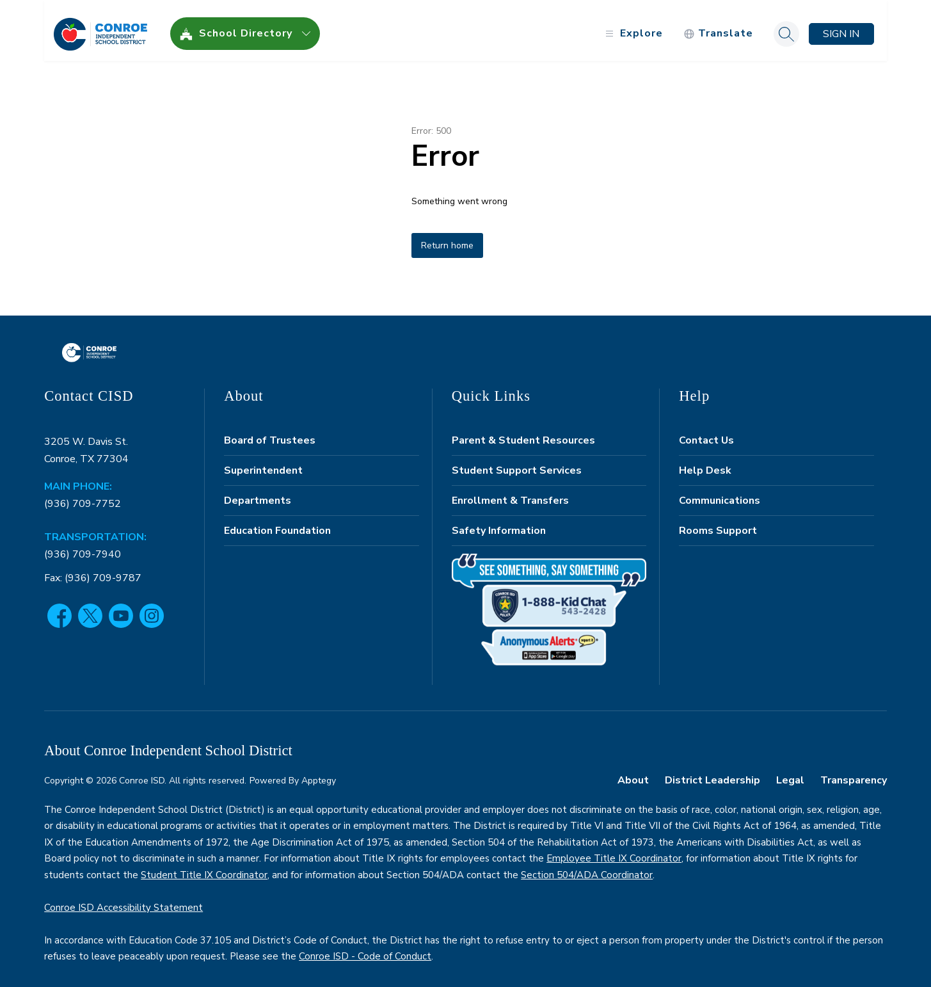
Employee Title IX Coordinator (613, 852)
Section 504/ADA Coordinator (587, 868)
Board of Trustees (269, 433)
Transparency (853, 773)
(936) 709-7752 (82, 497)
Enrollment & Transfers (510, 493)
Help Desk (705, 463)
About (633, 773)
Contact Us (706, 433)
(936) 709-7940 (82, 547)
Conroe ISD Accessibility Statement (123, 900)
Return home (447, 238)
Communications (719, 493)
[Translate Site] (718, 27)
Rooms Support (718, 524)
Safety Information (499, 524)
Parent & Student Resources (523, 433)
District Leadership (712, 773)
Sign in (841, 27)
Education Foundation (277, 524)
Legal (790, 773)
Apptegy (318, 773)
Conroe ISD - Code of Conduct (365, 949)
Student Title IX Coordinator (204, 868)
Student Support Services (517, 463)
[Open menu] (632, 27)
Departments (257, 493)
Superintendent (263, 463)
